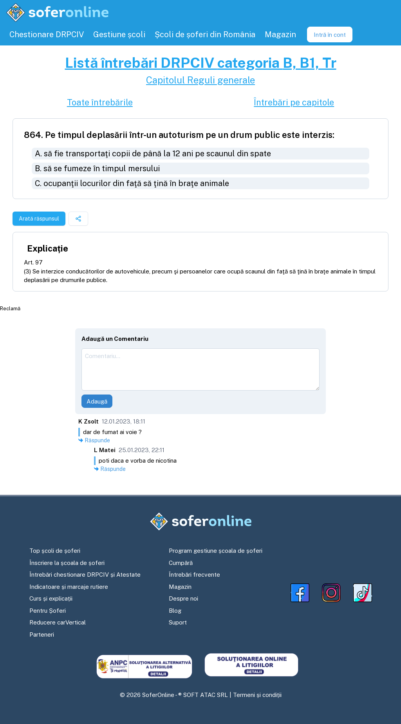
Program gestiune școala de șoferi (215, 550)
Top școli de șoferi (54, 550)
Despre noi (183, 598)
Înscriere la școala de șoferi (67, 562)
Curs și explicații (50, 598)
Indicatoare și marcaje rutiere (68, 586)
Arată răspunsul (39, 218)
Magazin (180, 586)
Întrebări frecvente (194, 574)
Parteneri (41, 634)
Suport (178, 622)
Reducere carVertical (57, 622)
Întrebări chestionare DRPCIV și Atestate (85, 574)
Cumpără (181, 562)
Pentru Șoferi (47, 610)
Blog (175, 610)
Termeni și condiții (257, 694)
